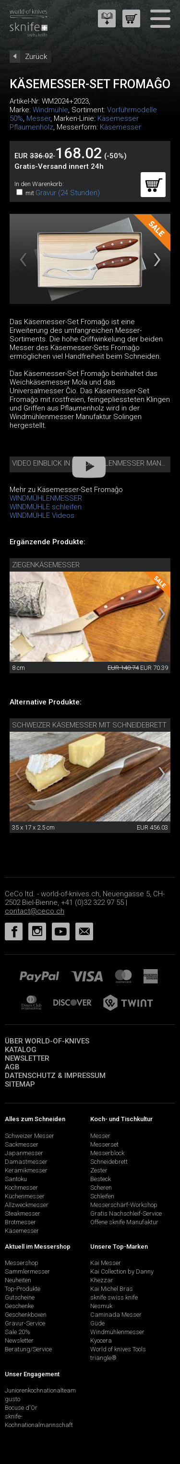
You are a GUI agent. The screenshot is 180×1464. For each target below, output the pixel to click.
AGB (12, 1067)
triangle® (103, 1357)
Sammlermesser (27, 1271)
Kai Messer (105, 1262)
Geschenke (19, 1306)
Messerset (104, 1144)
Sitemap (20, 1084)
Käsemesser (120, 127)
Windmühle (50, 109)
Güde (97, 1323)
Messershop (21, 1262)
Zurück (36, 56)
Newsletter (27, 1058)
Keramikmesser (26, 1170)
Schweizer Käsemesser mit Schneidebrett (89, 725)
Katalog (20, 1049)
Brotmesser (20, 1222)
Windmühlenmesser (117, 1331)
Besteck (100, 1179)
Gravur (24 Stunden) (68, 192)
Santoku (16, 1179)
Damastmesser (26, 1161)
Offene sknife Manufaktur (124, 1222)
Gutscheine (20, 1297)
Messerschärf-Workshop (123, 1204)
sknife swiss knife (114, 1297)
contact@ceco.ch (34, 911)
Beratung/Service (28, 1349)
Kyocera (101, 1340)
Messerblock (107, 1153)
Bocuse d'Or (21, 1407)
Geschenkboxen (26, 1314)
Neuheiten (18, 1280)
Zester (99, 1170)
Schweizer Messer (29, 1135)
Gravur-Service (25, 1323)
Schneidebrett (109, 1161)
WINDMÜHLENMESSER (46, 498)
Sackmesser (21, 1144)
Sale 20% (17, 1331)
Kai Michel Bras (111, 1288)
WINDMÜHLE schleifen (46, 507)
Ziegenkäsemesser (46, 565)
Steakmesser (22, 1213)
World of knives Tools (118, 1349)
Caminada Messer (116, 1314)
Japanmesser (24, 1153)
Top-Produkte (22, 1288)
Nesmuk (101, 1306)
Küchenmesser (25, 1196)
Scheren (101, 1187)
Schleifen (102, 1196)
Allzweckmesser (26, 1204)
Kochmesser (21, 1187)
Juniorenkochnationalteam (40, 1390)
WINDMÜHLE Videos (42, 515)
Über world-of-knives (47, 1041)
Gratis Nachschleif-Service (126, 1213)
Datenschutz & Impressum (55, 1075)
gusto (12, 1399)
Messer (38, 118)
